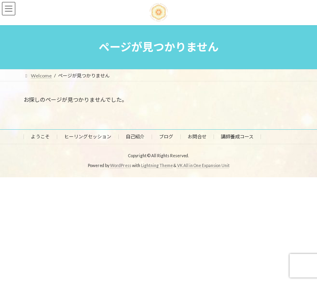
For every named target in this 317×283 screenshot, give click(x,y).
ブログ (166, 137)
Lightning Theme (157, 165)
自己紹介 (135, 137)
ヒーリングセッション (87, 137)
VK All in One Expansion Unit (203, 165)
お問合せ (197, 137)
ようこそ (40, 137)
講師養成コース (237, 137)
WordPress (120, 165)
